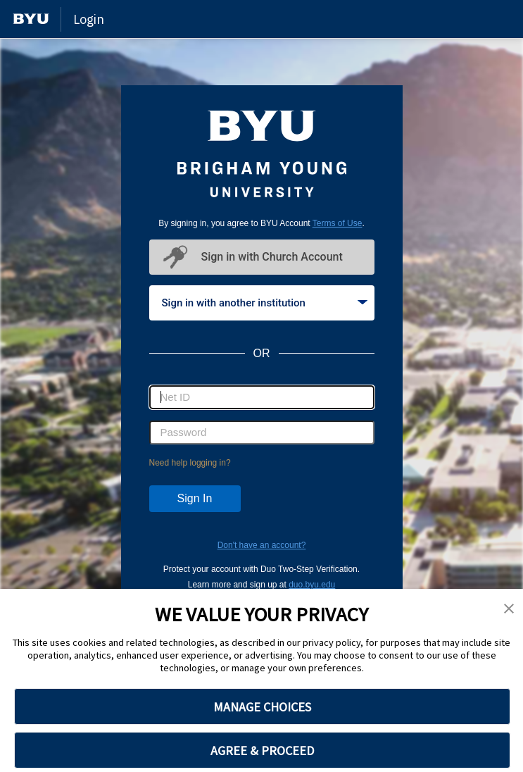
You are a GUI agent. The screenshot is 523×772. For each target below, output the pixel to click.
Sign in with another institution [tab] (264, 303)
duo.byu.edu (312, 585)
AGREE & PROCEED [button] (262, 750)
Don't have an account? (262, 545)
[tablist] (261, 302)
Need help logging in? (190, 463)
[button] (509, 609)
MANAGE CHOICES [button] (262, 707)
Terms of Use (338, 223)
